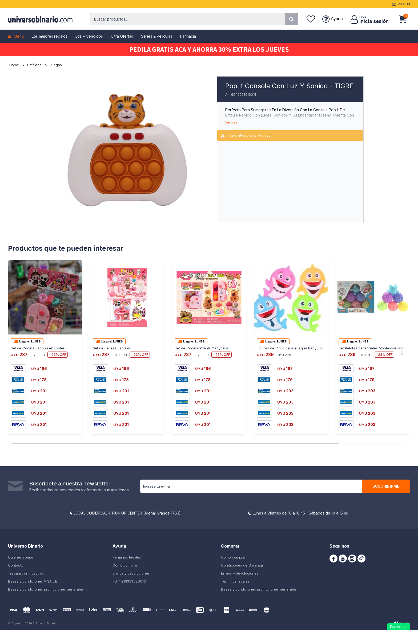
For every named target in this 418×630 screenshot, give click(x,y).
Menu (19, 36)
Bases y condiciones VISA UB (33, 581)
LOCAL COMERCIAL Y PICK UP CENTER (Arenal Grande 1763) (127, 513)
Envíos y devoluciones (131, 573)
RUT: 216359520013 (129, 581)
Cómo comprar (125, 565)
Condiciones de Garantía (242, 565)
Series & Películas (156, 36)
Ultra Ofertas (122, 36)
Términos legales (126, 557)
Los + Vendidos (89, 36)
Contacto (15, 565)
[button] (291, 19)
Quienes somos (21, 557)
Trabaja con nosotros (26, 573)
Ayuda (337, 19)
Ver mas (231, 122)
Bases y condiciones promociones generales (46, 589)
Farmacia (188, 36)
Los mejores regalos (49, 36)
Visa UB (403, 4)
